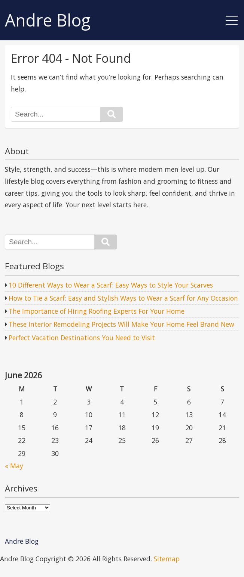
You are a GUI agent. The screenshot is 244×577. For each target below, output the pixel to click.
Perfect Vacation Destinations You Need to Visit (82, 337)
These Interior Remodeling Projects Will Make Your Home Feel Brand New (121, 324)
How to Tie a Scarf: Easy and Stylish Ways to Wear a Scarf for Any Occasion (123, 298)
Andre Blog (48, 20)
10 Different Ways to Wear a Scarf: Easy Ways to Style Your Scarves (111, 284)
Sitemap (167, 558)
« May (14, 465)
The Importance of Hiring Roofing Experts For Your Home (96, 311)
